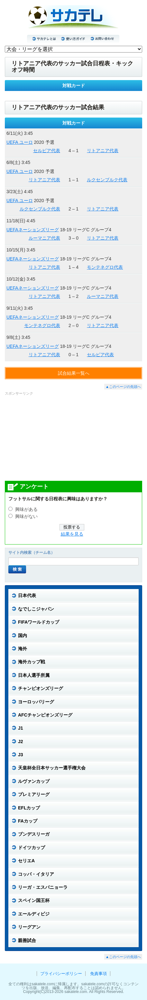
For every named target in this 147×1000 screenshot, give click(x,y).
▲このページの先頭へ (123, 387)
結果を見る (72, 534)
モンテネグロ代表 (105, 267)
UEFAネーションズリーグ (32, 229)
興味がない (26, 516)
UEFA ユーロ (19, 142)
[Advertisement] (73, 438)
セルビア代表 (46, 150)
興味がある (26, 509)
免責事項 (98, 973)
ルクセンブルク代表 (107, 179)
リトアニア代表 (102, 150)
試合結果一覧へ (73, 373)
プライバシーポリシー (61, 973)
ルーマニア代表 (44, 238)
